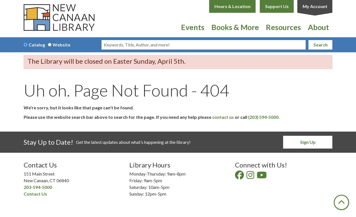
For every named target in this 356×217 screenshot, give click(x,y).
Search (320, 44)
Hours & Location (232, 6)
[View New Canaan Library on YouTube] (262, 176)
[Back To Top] (341, 202)
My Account (315, 6)
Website (61, 44)
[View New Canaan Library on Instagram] (250, 176)
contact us (223, 117)
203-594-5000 (38, 187)
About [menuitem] (318, 27)
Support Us (277, 6)
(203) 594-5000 (263, 117)
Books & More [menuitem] (235, 27)
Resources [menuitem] (283, 27)
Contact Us (35, 193)
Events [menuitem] (192, 27)
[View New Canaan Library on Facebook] (240, 176)
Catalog (37, 44)
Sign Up (308, 142)
